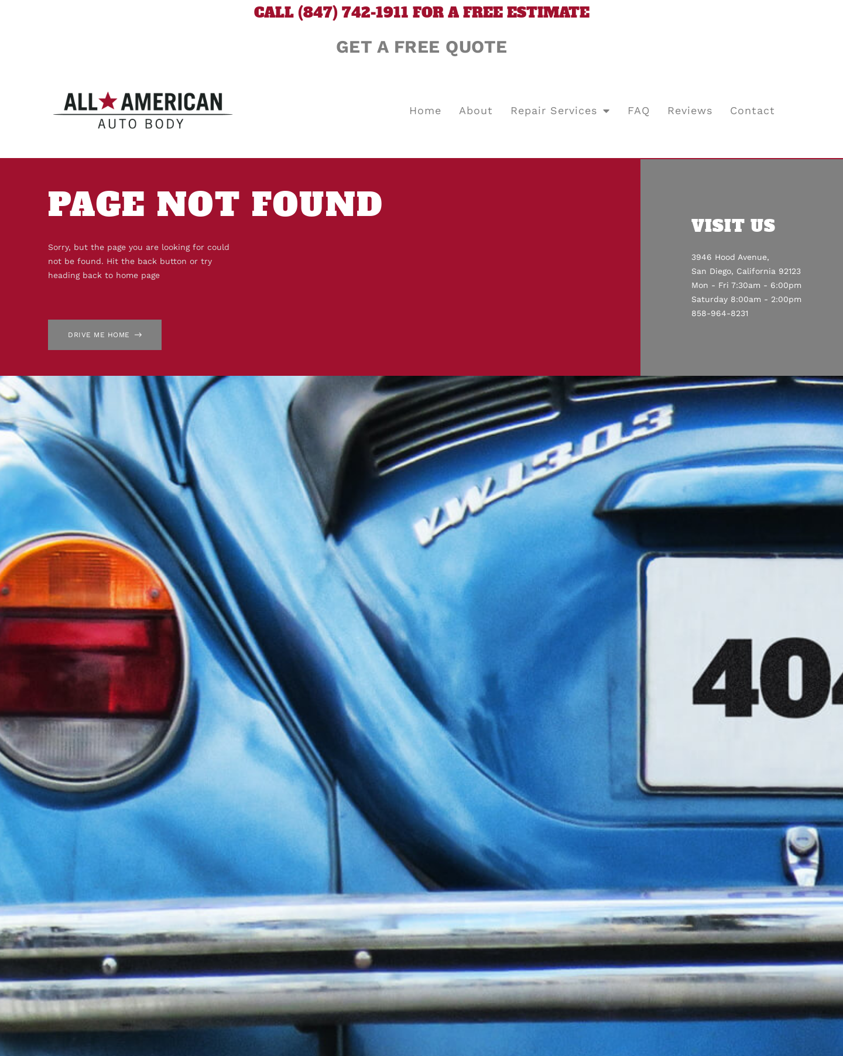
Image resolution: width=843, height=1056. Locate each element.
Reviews (689, 110)
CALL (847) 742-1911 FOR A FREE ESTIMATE (422, 12)
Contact (752, 110)
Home (425, 110)
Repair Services (560, 110)
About (476, 110)
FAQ (639, 110)
